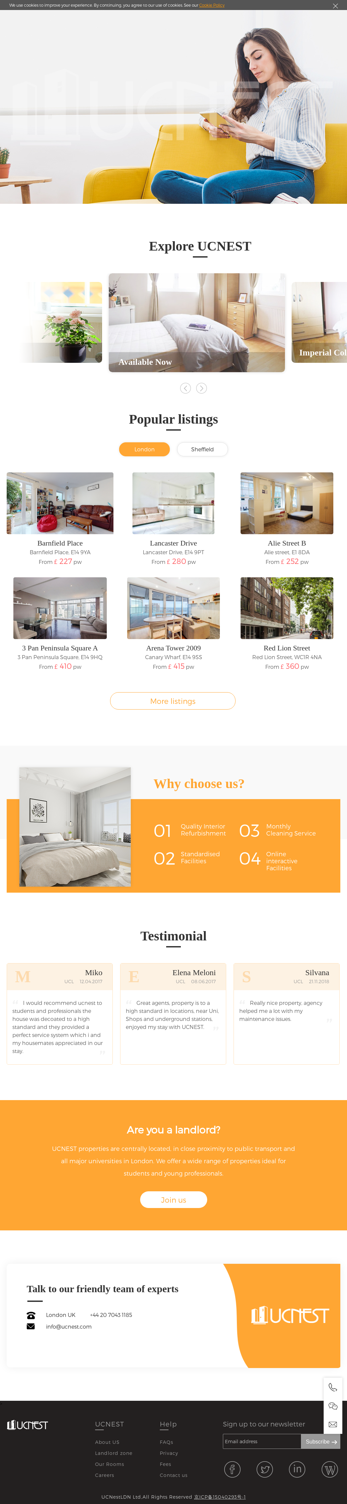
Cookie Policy (212, 5)
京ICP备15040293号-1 (220, 1497)
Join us (173, 1199)
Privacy (169, 1453)
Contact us (174, 1475)
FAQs (166, 1442)
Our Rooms (109, 1464)
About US (107, 1442)
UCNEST (109, 1424)
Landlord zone (113, 1453)
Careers (104, 1475)
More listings (173, 701)
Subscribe (318, 1442)
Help (168, 1424)
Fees (165, 1464)
